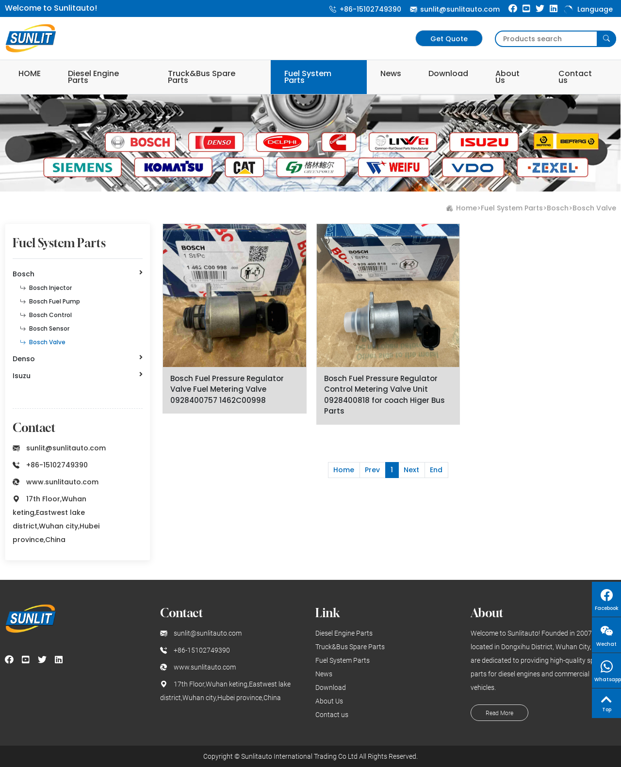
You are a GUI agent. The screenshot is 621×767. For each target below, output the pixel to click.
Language (588, 9)
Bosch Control (46, 315)
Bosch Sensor (44, 328)
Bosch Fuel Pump (50, 301)
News (390, 73)
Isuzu (78, 376)
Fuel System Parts (307, 77)
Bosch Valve (594, 208)
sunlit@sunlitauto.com (455, 9)
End (436, 470)
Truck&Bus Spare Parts (201, 77)
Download (448, 73)
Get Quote (449, 39)
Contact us (575, 77)
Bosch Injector (46, 288)
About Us (507, 77)
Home (466, 208)
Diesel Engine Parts (93, 77)
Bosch (558, 208)
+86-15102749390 (365, 9)
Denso (78, 359)
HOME (29, 73)
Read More (499, 713)
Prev (372, 470)
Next (411, 470)
